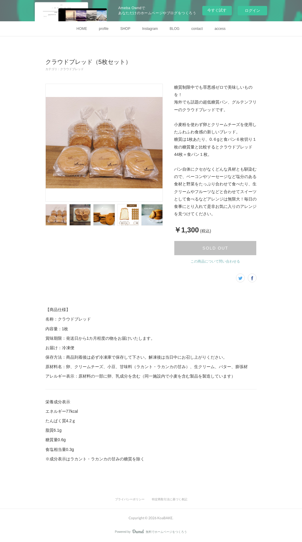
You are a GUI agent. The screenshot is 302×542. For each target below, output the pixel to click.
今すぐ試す (216, 10)
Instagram (150, 29)
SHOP (125, 29)
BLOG (174, 29)
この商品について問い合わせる (215, 261)
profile (104, 29)
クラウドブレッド (72, 69)
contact (197, 29)
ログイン (252, 10)
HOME (81, 29)
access (219, 29)
